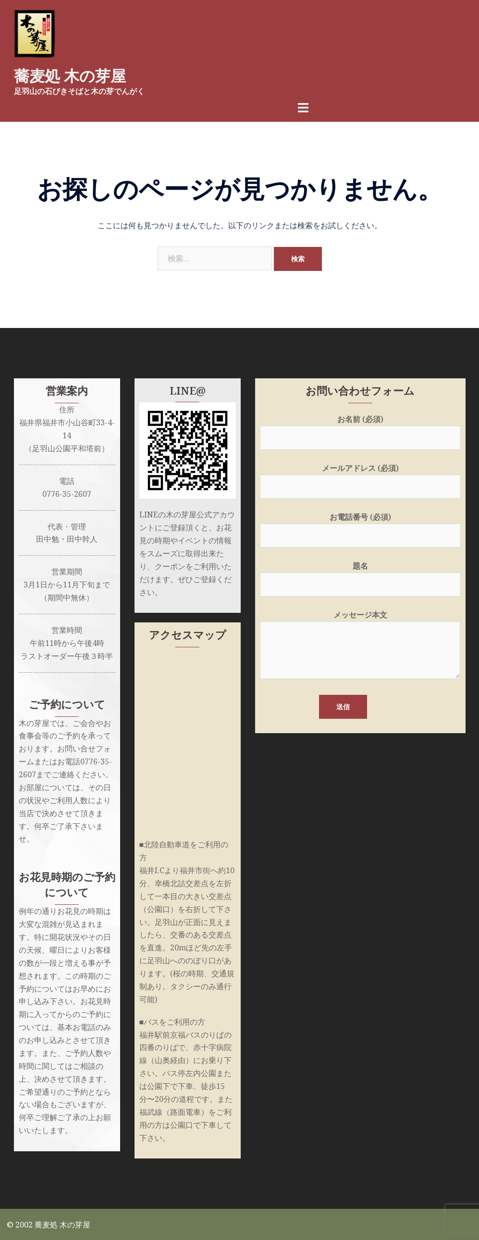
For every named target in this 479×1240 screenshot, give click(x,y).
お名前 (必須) (360, 427)
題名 (360, 574)
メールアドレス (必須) (360, 476)
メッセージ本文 (360, 644)
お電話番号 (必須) (360, 525)
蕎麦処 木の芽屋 (70, 76)
